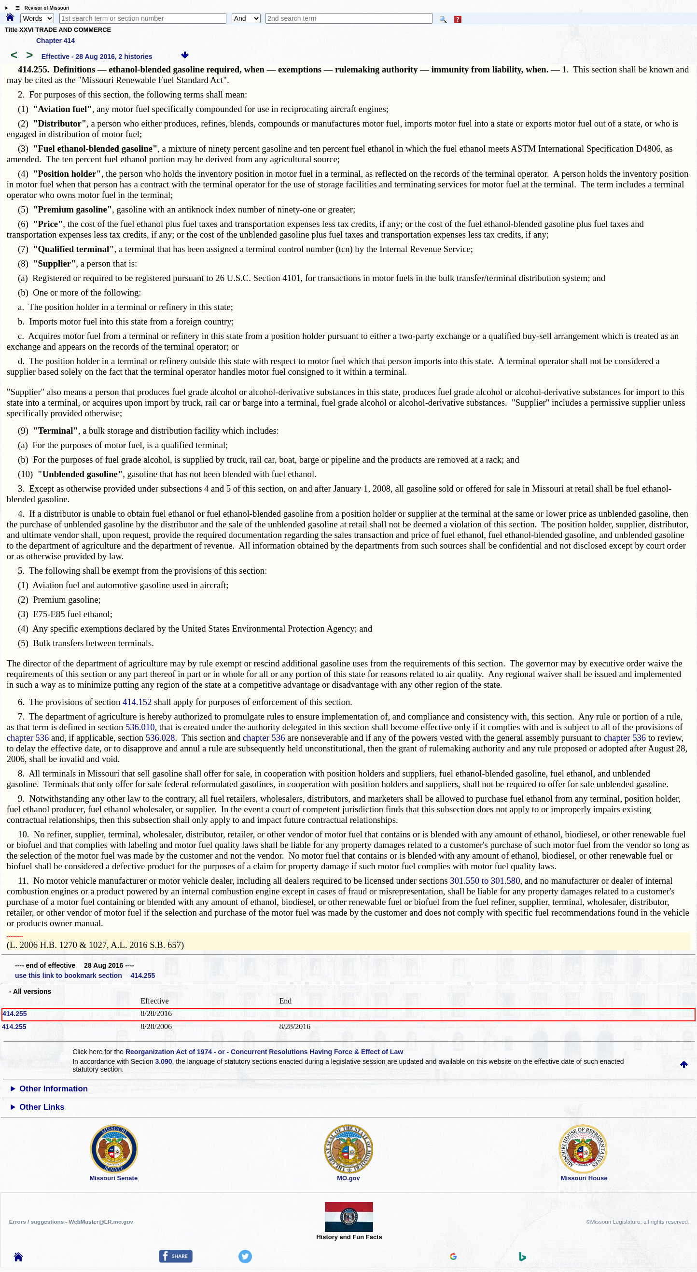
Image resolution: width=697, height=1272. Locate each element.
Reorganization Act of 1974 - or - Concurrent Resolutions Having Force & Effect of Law (264, 1052)
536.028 (160, 738)
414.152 (137, 702)
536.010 (140, 727)
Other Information (53, 1088)
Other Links (41, 1107)
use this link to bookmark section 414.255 (85, 975)
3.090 (163, 1061)
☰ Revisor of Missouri (40, 8)
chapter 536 (28, 738)
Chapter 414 (55, 40)
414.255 (14, 1014)
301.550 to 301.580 (485, 881)
